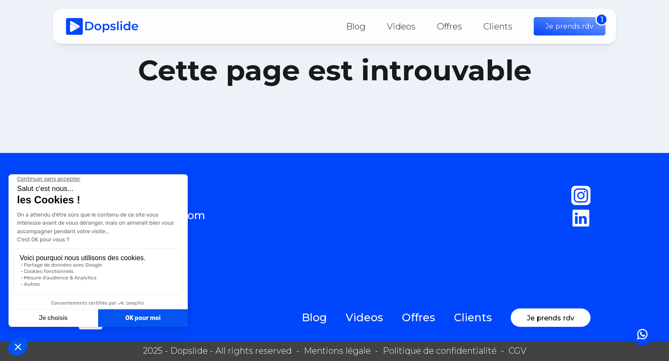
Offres (449, 26)
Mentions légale (337, 350)
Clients (497, 26)
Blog (356, 26)
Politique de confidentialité (440, 350)
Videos (401, 26)
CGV (517, 350)
